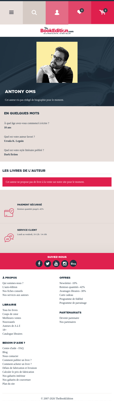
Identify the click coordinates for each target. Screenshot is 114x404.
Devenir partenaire (69, 318)
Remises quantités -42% (72, 287)
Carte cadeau (66, 295)
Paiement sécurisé (29, 204)
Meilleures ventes (11, 318)
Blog (5, 352)
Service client (27, 230)
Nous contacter (10, 356)
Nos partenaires (67, 322)
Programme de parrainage (73, 302)
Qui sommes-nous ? (12, 283)
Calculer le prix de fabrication (18, 371)
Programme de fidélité (71, 298)
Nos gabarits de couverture (16, 379)
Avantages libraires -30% (72, 291)
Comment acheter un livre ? (17, 364)
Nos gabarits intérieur (13, 375)
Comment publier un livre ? (17, 360)
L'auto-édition (9, 287)
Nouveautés (8, 322)
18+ (4, 329)
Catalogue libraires (12, 333)
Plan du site (8, 383)
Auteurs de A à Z (11, 325)
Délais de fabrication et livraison (19, 368)
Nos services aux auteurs (15, 295)
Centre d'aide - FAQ (12, 348)
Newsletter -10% (68, 283)
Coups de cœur (10, 314)
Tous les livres (10, 310)
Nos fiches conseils (12, 291)
